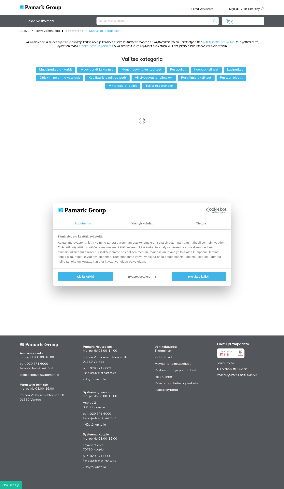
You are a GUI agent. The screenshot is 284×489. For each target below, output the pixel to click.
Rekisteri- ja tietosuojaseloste (176, 383)
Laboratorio (75, 31)
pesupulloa (227, 42)
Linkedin (242, 369)
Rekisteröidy (252, 9)
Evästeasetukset (142, 276)
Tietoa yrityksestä (202, 9)
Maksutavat (163, 357)
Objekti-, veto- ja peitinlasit (96, 46)
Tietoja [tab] (201, 223)
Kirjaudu (234, 9)
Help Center (163, 377)
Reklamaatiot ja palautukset (175, 370)
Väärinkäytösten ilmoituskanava (237, 375)
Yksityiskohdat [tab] (141, 223)
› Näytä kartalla (94, 379)
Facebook (226, 369)
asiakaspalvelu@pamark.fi (39, 375)
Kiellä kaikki (85, 276)
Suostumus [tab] (83, 223)
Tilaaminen (163, 350)
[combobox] (157, 21)
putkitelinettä (211, 42)
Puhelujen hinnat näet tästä (36, 368)
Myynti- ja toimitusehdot (173, 364)
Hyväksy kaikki (198, 276)
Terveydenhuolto (48, 31)
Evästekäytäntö (166, 390)
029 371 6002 (100, 368)
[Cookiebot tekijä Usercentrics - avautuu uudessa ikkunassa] (209, 210)
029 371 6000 (37, 364)
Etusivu (24, 31)
